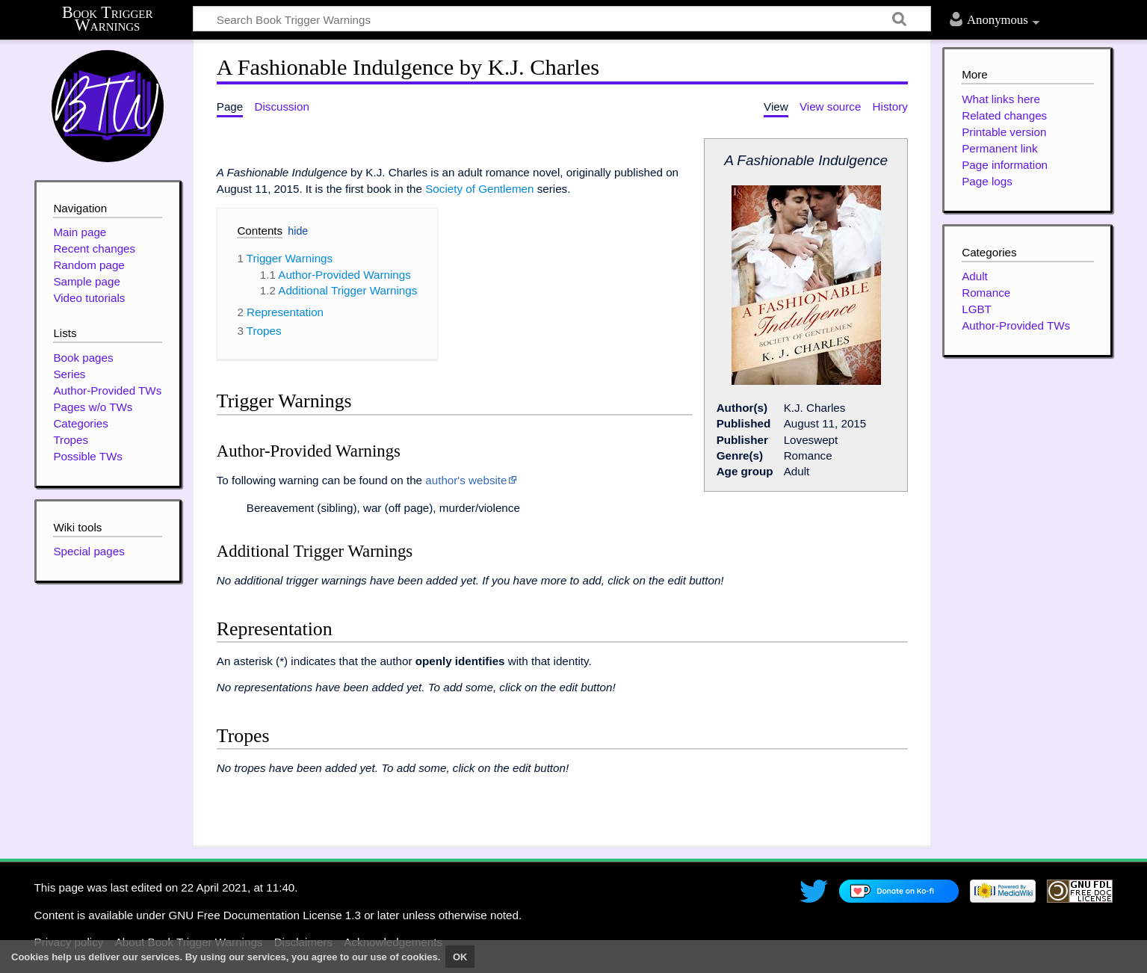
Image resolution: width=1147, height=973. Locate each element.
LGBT (977, 309)
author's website (466, 480)
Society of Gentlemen (479, 188)
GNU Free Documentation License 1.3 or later (283, 915)
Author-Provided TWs (1016, 325)
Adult (975, 276)
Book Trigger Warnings (107, 19)
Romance (986, 292)
